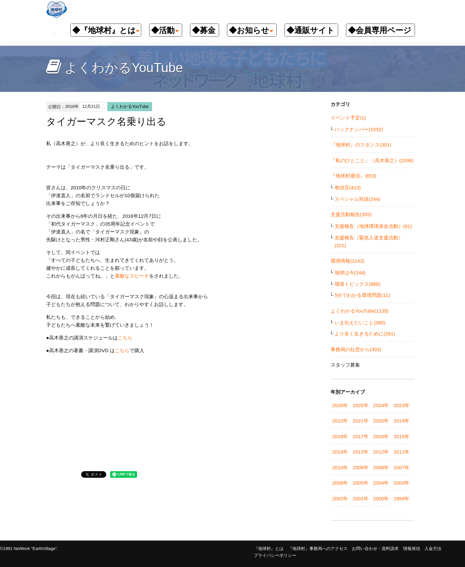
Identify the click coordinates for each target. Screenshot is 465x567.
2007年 (401, 467)
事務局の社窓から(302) (356, 349)
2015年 (401, 436)
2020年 (381, 420)
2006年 (340, 483)
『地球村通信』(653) (353, 176)
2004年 (381, 483)
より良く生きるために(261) (365, 333)
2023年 (401, 405)
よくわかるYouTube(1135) (359, 311)
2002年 (340, 498)
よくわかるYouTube (130, 106)
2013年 (361, 452)
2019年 (401, 420)
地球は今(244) (350, 272)
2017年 (361, 436)
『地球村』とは (269, 548)
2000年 (381, 498)
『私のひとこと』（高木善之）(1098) (372, 160)
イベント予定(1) (348, 117)
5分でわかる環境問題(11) (362, 295)
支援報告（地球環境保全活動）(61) (373, 226)
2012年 (381, 452)
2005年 (361, 483)
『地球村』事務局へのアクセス (318, 548)
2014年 (340, 452)
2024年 (381, 405)
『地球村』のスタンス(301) (361, 144)
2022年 (340, 420)
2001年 (361, 498)
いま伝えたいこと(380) (360, 322)
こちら (125, 337)
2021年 (361, 420)
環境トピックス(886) (357, 284)
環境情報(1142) (347, 261)
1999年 (401, 498)
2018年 (340, 436)
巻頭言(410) (348, 187)
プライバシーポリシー (275, 555)
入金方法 (432, 548)
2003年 (401, 483)
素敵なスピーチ (132, 276)
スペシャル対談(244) (357, 199)
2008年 (381, 467)
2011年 (401, 452)
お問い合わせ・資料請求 (375, 548)
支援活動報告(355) (351, 214)
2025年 (361, 405)
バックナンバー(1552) (359, 129)
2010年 (340, 467)
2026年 (340, 405)
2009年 (361, 467)
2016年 (381, 436)
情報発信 (411, 548)
